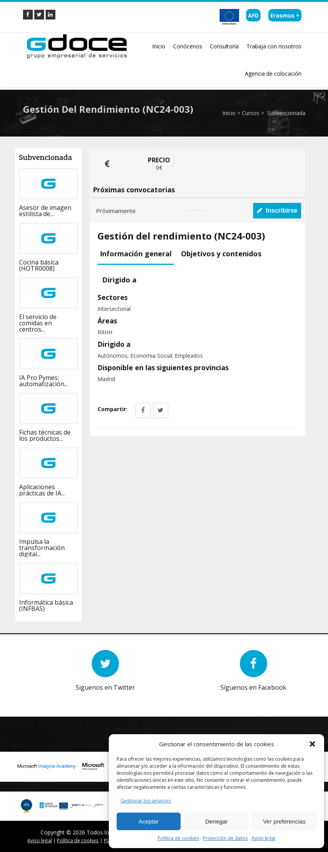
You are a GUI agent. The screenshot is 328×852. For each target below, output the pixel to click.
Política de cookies (178, 838)
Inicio (229, 113)
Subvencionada (285, 113)
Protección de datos (225, 838)
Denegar (216, 821)
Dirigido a (119, 279)
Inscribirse (277, 210)
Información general (136, 253)
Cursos (250, 113)
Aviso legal (263, 838)
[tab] (137, 254)
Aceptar (148, 821)
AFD (253, 15)
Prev (42, 697)
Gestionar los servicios (146, 800)
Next (54, 697)
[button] (312, 744)
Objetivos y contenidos (221, 253)
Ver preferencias (284, 821)
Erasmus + (285, 15)
